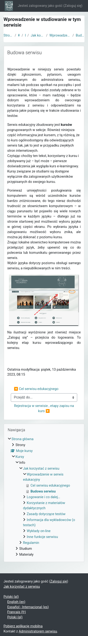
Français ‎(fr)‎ (16, 612)
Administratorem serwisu (38, 631)
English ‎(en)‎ (16, 602)
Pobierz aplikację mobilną (23, 626)
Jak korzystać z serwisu (37, 35)
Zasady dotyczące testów (46, 514)
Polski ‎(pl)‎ (11, 597)
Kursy (19, 35)
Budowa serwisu (80, 35)
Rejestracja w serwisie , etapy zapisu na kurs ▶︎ (44, 408)
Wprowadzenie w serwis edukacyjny (59, 35)
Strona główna (8, 35)
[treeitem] (44, 497)
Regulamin (31, 543)
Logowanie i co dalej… (43, 497)
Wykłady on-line (38, 531)
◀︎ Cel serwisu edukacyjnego (36, 389)
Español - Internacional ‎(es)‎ (28, 607)
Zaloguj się (73, 6)
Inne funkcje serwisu (42, 537)
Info (25, 35)
